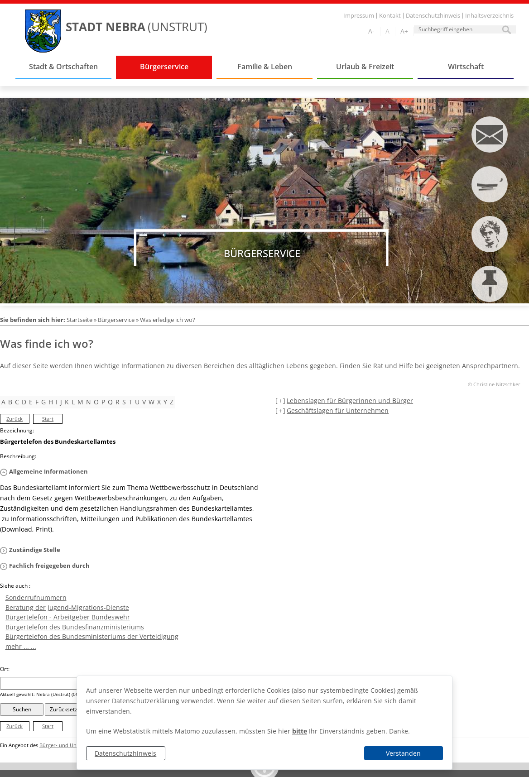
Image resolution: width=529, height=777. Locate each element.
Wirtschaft (466, 67)
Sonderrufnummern (36, 597)
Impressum (358, 16)
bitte (299, 731)
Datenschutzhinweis (125, 753)
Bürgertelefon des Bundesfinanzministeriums (74, 627)
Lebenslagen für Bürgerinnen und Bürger (350, 400)
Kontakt (390, 16)
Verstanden (403, 753)
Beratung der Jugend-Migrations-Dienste (67, 607)
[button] (129, 472)
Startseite (79, 320)
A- (371, 31)
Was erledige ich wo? (167, 320)
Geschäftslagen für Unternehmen (338, 410)
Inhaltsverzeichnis (489, 16)
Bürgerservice (164, 67)
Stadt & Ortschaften (63, 67)
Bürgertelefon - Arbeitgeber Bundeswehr (67, 617)
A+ (404, 31)
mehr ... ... (20, 646)
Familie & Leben (264, 67)
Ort (5, 669)
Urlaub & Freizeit (365, 67)
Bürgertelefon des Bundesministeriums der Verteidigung (91, 636)
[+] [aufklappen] (280, 400)
